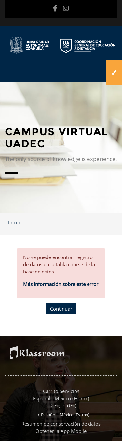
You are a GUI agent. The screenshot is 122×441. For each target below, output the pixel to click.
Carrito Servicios (61, 391)
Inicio (14, 222)
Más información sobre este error (60, 284)
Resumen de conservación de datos (61, 423)
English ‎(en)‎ (65, 405)
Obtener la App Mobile (61, 431)
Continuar (61, 308)
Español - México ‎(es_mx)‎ (61, 398)
